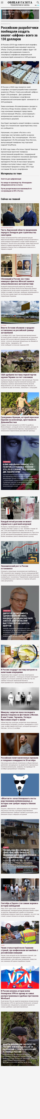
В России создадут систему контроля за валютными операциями (19, 671)
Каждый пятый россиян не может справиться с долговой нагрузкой (16, 522)
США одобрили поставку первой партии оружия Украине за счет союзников (18, 376)
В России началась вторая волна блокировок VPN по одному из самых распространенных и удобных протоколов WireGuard (19, 995)
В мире (6, 847)
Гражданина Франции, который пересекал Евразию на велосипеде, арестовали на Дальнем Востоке (20, 419)
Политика (7, 462)
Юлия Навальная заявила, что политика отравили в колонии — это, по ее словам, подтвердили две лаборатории (19, 468)
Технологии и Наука (20, 5)
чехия (2, 945)
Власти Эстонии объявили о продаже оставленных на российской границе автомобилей (17, 330)
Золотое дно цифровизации (11, 179)
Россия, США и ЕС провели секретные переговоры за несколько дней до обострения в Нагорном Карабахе (19, 854)
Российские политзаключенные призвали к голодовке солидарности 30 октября (19, 759)
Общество (7, 610)
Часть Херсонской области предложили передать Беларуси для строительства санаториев (19, 232)
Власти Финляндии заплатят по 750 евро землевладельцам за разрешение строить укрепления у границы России (19, 1048)
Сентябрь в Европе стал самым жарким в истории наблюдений (19, 904)
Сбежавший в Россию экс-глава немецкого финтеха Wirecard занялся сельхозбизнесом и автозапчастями (17, 281)
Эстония (3, 325)
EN (38, 5)
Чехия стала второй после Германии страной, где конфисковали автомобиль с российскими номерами (19, 950)
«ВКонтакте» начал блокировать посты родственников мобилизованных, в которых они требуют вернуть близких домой (18, 802)
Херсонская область (7, 227)
